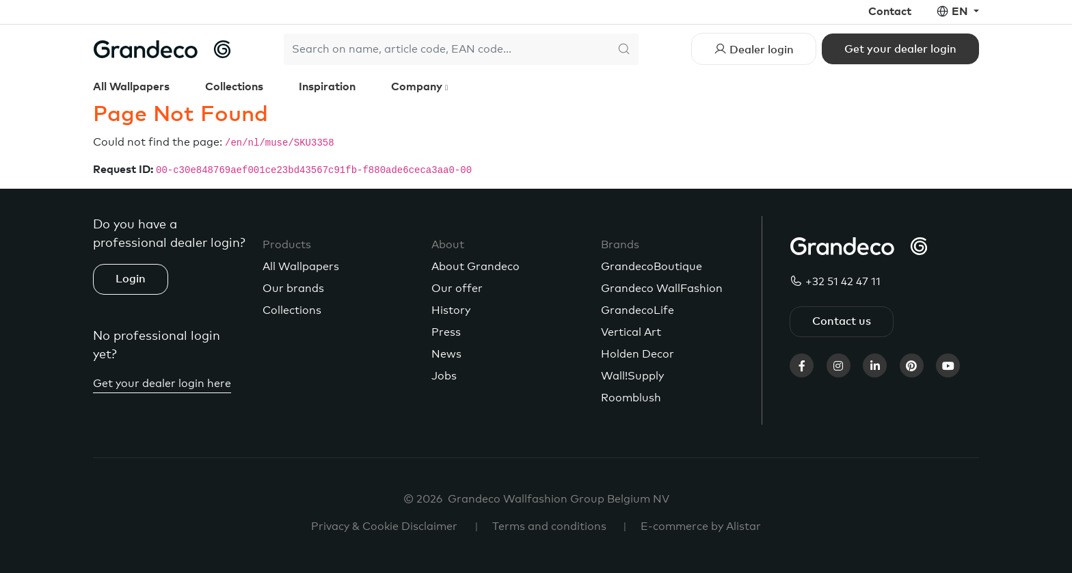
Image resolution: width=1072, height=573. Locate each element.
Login (131, 279)
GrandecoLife (637, 310)
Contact (889, 11)
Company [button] (418, 86)
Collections (234, 86)
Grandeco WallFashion (662, 288)
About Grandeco (475, 266)
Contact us (841, 321)
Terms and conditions (549, 526)
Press (446, 332)
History (450, 310)
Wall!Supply (632, 376)
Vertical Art (631, 332)
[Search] (446, 49)
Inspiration (327, 86)
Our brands (293, 288)
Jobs (444, 376)
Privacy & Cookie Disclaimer (384, 526)
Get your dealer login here (162, 383)
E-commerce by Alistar (701, 526)
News (446, 354)
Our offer (457, 288)
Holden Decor (637, 354)
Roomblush (631, 397)
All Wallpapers (131, 86)
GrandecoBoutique (651, 266)
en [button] (961, 11)
